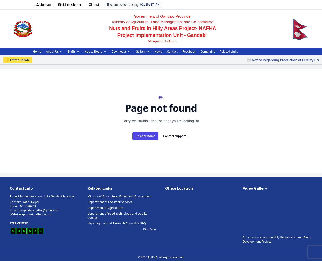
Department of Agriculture (105, 208)
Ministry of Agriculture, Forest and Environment (119, 196)
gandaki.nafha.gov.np (36, 214)
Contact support (176, 136)
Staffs (74, 51)
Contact (172, 51)
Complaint (207, 51)
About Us (54, 51)
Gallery (143, 51)
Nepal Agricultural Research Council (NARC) (116, 223)
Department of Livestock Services (109, 202)
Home (37, 51)
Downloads (121, 51)
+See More (150, 229)
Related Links (229, 51)
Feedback (189, 51)
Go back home (145, 136)
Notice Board (96, 51)
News (158, 51)
